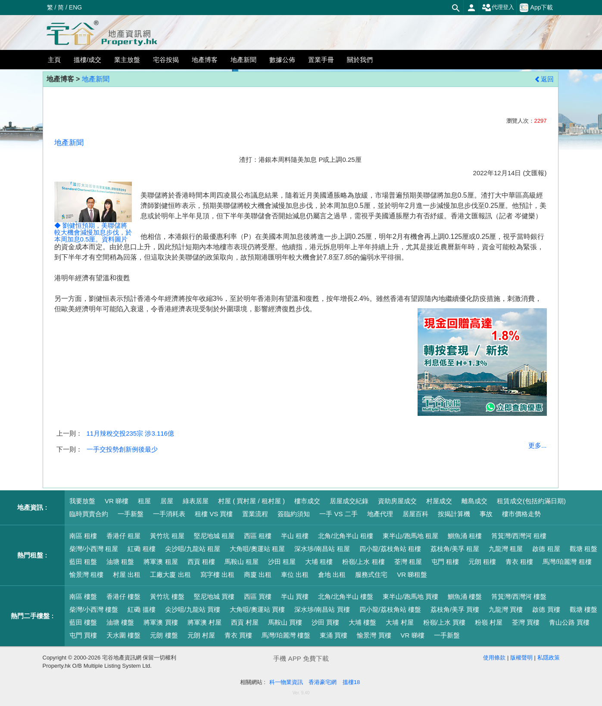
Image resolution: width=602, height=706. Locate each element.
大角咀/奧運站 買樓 (257, 609)
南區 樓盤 (83, 596)
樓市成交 (307, 501)
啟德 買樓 (546, 609)
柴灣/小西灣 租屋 (93, 548)
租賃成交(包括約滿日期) (531, 501)
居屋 (166, 501)
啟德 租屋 (546, 548)
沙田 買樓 (325, 622)
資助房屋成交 (397, 501)
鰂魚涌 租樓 (465, 535)
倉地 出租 (332, 574)
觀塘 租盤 (583, 548)
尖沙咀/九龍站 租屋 (192, 548)
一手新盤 (130, 513)
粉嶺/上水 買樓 (444, 622)
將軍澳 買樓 (160, 622)
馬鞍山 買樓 (285, 622)
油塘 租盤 (120, 561)
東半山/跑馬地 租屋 (410, 535)
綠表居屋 (196, 501)
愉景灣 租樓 (86, 574)
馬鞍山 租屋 (242, 561)
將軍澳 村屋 (204, 622)
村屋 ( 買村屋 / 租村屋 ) (251, 501)
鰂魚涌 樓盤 (465, 596)
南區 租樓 (83, 535)
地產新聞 (95, 79)
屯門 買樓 (83, 635)
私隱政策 (548, 657)
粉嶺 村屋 (488, 622)
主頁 (54, 59)
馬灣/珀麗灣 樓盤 (286, 635)
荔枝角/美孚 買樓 (454, 609)
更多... (537, 445)
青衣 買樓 (238, 635)
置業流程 (255, 513)
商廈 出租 (257, 574)
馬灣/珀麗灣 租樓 (567, 561)
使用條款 (494, 657)
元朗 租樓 (482, 561)
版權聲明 (521, 657)
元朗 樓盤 (164, 635)
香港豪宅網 (323, 682)
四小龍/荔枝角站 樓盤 (390, 609)
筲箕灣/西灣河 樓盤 (518, 596)
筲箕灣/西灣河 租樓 (518, 535)
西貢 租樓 (201, 561)
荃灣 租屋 (408, 561)
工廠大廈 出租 (170, 574)
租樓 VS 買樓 (214, 513)
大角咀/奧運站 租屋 (257, 548)
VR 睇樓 (116, 501)
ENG (75, 7)
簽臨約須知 (294, 513)
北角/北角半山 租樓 (345, 535)
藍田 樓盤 (83, 622)
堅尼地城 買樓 (214, 596)
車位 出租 (295, 574)
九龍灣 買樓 (506, 609)
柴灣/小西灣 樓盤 (93, 609)
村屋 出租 (126, 574)
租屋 (144, 501)
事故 (486, 513)
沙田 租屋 (282, 561)
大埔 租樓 (319, 561)
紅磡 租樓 (141, 548)
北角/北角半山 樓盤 (345, 596)
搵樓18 (351, 682)
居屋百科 (415, 513)
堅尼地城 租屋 (214, 535)
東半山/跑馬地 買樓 (410, 596)
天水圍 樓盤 (123, 635)
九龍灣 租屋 (506, 548)
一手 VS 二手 (338, 513)
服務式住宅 (371, 574)
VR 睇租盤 (412, 574)
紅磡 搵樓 (141, 609)
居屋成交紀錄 (349, 501)
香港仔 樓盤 (123, 596)
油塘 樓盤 (120, 622)
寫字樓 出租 (217, 574)
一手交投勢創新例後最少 (122, 449)
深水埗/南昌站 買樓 (321, 609)
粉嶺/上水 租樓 (363, 561)
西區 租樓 (257, 535)
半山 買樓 (295, 596)
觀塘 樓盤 (583, 609)
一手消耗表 (169, 513)
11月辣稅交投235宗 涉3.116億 (130, 433)
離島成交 (474, 501)
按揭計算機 (454, 513)
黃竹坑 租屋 (167, 535)
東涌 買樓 (333, 635)
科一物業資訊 (286, 682)
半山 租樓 (295, 535)
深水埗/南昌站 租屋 (321, 548)
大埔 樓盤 (362, 622)
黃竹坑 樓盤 (167, 596)
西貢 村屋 (245, 622)
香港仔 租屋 (123, 535)
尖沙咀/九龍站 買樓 (192, 609)
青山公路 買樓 (569, 622)
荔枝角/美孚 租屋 (454, 548)
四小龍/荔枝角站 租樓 (390, 548)
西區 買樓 (257, 596)
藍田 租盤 (83, 561)
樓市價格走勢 (521, 513)
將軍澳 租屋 (160, 561)
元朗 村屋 (201, 635)
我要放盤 (82, 501)
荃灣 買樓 (526, 622)
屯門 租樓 (445, 561)
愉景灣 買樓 (374, 635)
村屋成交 (439, 501)
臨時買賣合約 (88, 513)
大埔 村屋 (399, 622)
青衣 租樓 (519, 561)
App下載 (536, 7)
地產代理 (380, 513)
